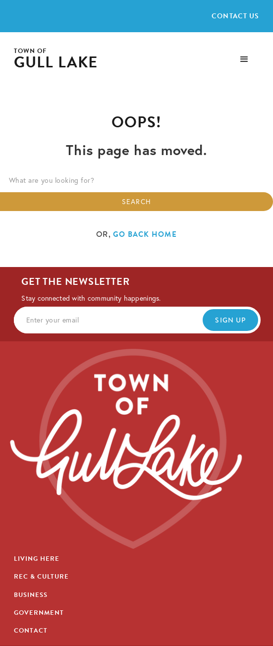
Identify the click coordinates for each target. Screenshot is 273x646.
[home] (56, 59)
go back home (145, 234)
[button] (244, 59)
